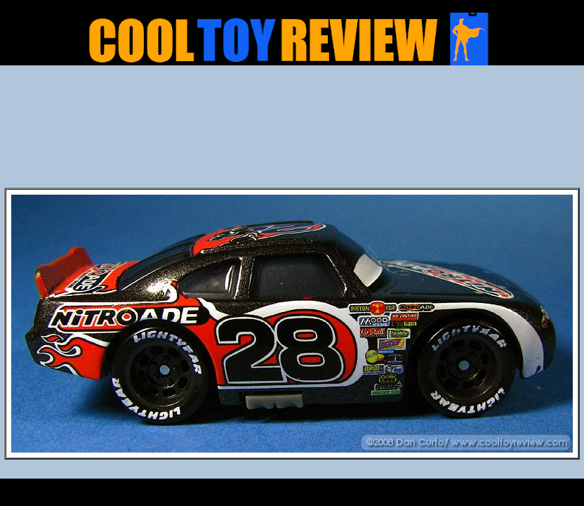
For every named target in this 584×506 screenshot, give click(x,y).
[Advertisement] (292, 130)
